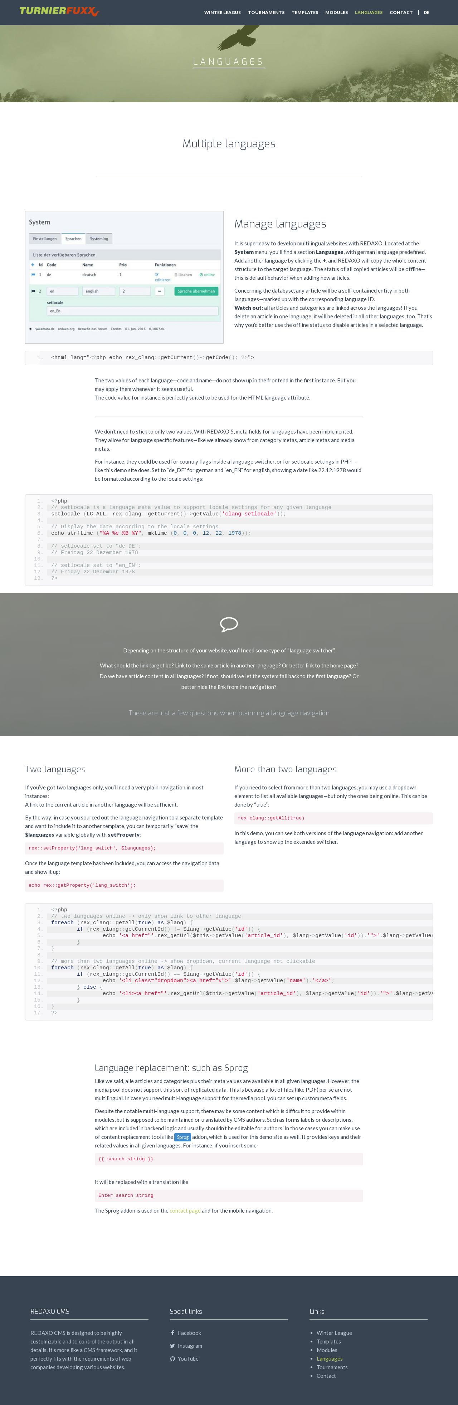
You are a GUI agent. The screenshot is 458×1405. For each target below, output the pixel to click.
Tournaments (266, 12)
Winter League (222, 12)
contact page (185, 1210)
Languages (369, 12)
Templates (305, 12)
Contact (401, 12)
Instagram (186, 1345)
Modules (336, 12)
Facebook (185, 1333)
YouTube (184, 1358)
